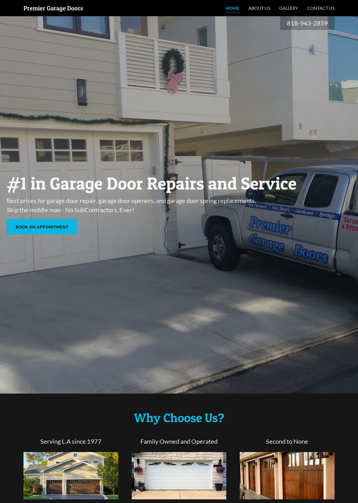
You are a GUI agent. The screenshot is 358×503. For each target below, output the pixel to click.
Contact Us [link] (321, 8)
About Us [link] (259, 8)
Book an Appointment (42, 226)
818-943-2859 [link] (307, 23)
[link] (53, 8)
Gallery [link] (288, 8)
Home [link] (232, 8)
